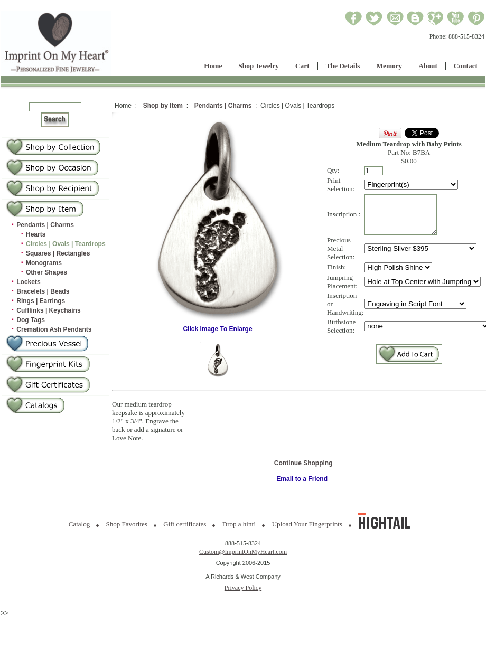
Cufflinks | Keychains (48, 310)
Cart (302, 66)
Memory (389, 66)
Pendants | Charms (45, 225)
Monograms (44, 263)
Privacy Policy (243, 587)
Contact (466, 66)
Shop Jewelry (258, 66)
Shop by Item (163, 105)
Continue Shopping (303, 463)
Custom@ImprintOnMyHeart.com (243, 551)
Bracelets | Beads (42, 291)
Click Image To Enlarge (217, 326)
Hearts (35, 234)
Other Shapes (46, 272)
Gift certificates (184, 524)
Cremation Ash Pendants (53, 329)
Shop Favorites (126, 524)
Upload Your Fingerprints (307, 524)
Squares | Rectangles (58, 253)
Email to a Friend (302, 479)
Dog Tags (30, 320)
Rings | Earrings (40, 301)
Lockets (28, 282)
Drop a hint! (239, 524)
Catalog (79, 524)
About (427, 66)
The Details (343, 66)
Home (213, 66)
